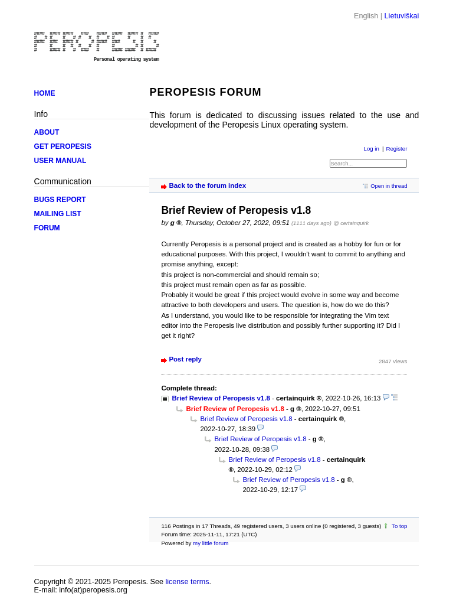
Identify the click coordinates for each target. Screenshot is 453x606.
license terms (187, 582)
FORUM (47, 228)
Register (396, 148)
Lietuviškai (402, 16)
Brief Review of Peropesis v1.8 (221, 398)
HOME (44, 93)
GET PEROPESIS (62, 146)
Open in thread (388, 186)
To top (399, 526)
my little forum (210, 543)
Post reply (185, 359)
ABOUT (47, 132)
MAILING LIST (57, 214)
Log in (371, 148)
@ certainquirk (351, 223)
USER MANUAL (60, 161)
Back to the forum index (207, 185)
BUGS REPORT (60, 200)
